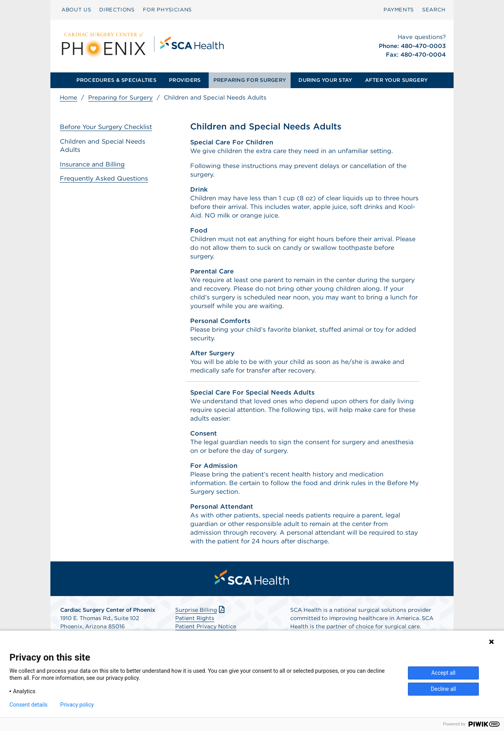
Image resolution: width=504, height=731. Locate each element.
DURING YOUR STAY (325, 80)
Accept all (443, 673)
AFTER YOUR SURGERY (396, 80)
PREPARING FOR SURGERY (249, 80)
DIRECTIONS (117, 10)
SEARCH (434, 10)
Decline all (443, 689)
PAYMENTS (399, 10)
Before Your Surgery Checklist (106, 127)
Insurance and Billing (92, 164)
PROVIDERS (184, 80)
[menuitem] (76, 10)
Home (68, 97)
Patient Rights (194, 618)
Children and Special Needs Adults (102, 145)
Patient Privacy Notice (205, 626)
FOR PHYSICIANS (167, 10)
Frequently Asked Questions (104, 178)
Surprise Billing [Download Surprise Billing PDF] (200, 610)
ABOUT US (76, 10)
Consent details (28, 704)
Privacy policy (77, 704)
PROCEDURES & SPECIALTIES (116, 80)
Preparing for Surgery (120, 97)
